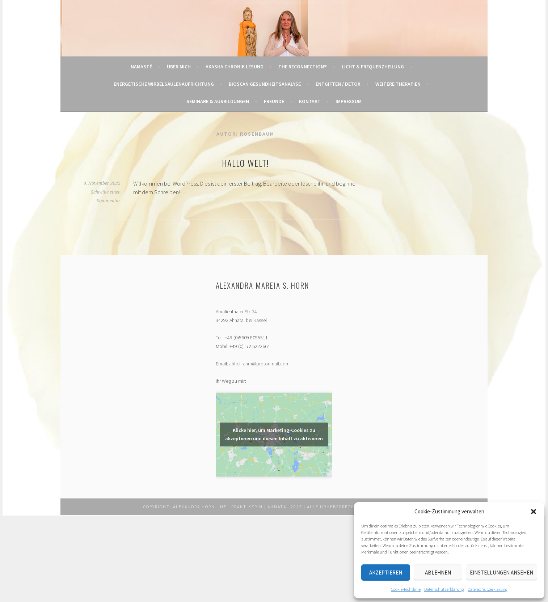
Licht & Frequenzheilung (373, 66)
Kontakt (310, 101)
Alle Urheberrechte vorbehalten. (352, 506)
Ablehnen (438, 572)
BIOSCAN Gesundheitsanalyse (265, 84)
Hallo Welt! (245, 162)
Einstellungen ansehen (501, 572)
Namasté (141, 66)
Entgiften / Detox (338, 84)
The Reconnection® (302, 66)
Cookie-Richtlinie (406, 589)
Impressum (349, 101)
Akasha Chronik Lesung (235, 66)
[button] (533, 511)
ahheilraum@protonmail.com (259, 363)
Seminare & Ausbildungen (217, 101)
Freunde (274, 101)
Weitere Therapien (398, 84)
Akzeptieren (385, 572)
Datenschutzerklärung (444, 589)
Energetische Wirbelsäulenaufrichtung (164, 84)
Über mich (179, 66)
